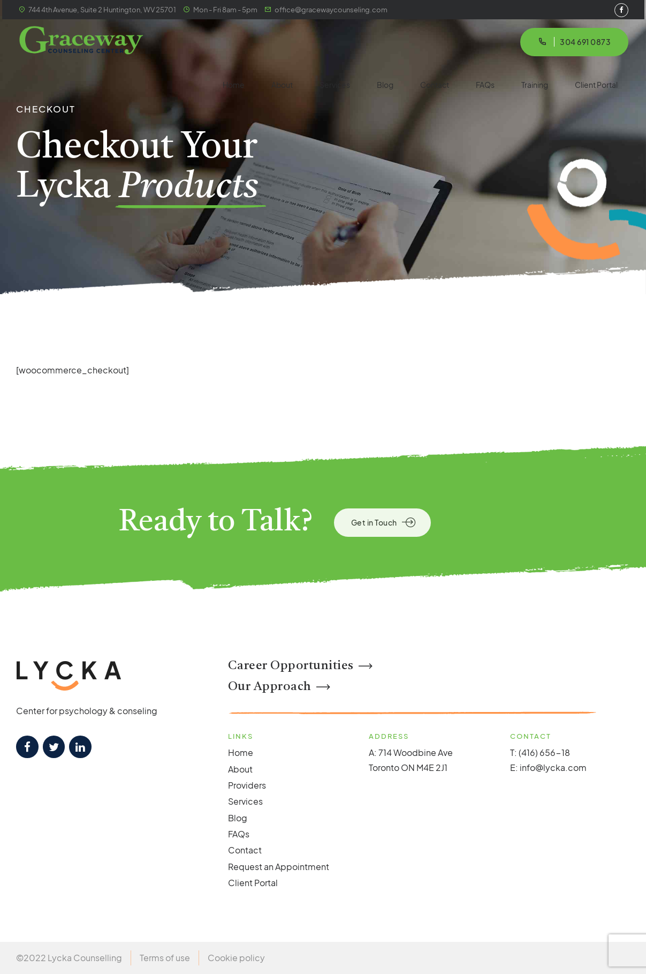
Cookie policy (236, 957)
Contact (434, 84)
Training (534, 84)
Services (335, 84)
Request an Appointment (278, 866)
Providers (247, 785)
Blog (385, 84)
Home (234, 84)
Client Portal (596, 84)
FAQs (485, 84)
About (282, 84)
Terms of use (165, 957)
